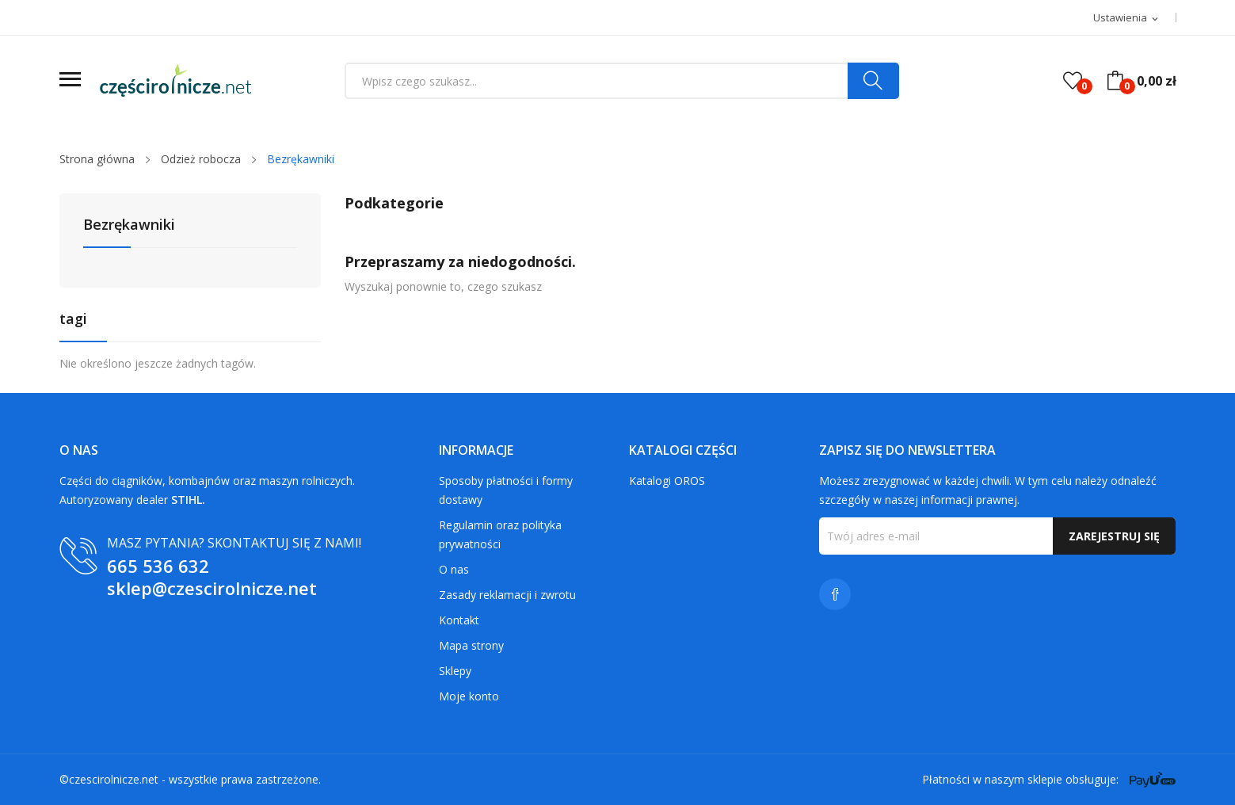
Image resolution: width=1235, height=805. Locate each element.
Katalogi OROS (667, 480)
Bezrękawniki (129, 225)
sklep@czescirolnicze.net (212, 588)
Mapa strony (471, 645)
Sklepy (455, 670)
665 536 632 (158, 566)
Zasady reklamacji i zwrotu (507, 594)
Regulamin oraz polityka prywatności (500, 534)
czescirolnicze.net (113, 779)
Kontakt (459, 620)
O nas (454, 569)
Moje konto (469, 696)
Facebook (835, 594)
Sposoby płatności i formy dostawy (506, 490)
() (1072, 81)
